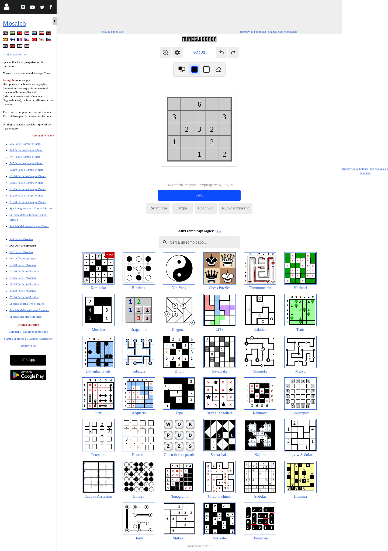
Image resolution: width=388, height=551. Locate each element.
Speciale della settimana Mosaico (29, 310)
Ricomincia (158, 208)
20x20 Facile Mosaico (22, 290)
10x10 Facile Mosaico (22, 264)
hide (218, 231)
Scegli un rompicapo (35, 331)
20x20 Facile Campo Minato (26, 195)
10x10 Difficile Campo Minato (27, 176)
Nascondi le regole (43, 135)
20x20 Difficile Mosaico (24, 297)
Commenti (15, 331)
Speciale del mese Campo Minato (29, 226)
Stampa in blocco (14, 338)
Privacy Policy (28, 345)
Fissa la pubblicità (112, 31)
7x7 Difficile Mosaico (22, 258)
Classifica (32, 338)
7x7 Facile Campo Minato (24, 156)
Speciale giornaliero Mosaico (26, 303)
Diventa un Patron (28, 324)
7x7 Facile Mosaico (21, 252)
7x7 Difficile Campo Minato (26, 163)
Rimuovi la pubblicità (253, 31)
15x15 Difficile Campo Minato (27, 189)
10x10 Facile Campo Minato (26, 169)
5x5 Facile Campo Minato (24, 143)
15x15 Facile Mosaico (22, 277)
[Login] (6, 8)
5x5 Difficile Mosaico (22, 245)
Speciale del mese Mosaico (25, 316)
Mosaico (14, 23)
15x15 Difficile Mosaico (24, 284)
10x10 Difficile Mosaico (24, 271)
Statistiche (46, 338)
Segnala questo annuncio (282, 31)
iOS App (28, 360)
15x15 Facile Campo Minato (26, 182)
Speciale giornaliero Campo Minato (30, 208)
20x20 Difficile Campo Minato (27, 201)
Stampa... (182, 208)
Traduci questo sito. (15, 54)
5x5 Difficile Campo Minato (26, 150)
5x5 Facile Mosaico (21, 239)
